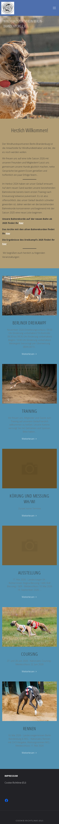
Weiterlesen (29, 354)
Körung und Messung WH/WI (29, 499)
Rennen (29, 728)
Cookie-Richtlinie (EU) (15, 782)
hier (21, 222)
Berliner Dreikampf (30, 323)
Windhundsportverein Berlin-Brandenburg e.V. (23, 23)
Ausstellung (29, 573)
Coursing (29, 654)
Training (29, 411)
